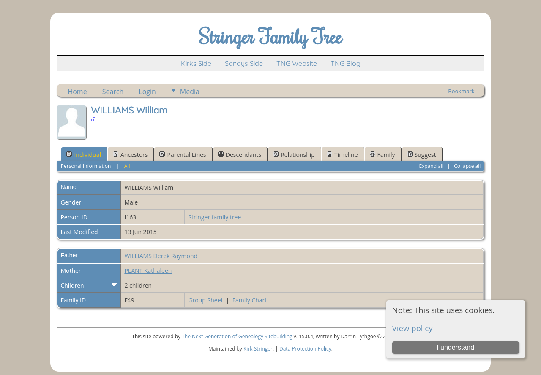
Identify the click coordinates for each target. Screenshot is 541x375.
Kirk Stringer (258, 348)
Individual (83, 155)
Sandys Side (244, 63)
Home (77, 91)
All (127, 166)
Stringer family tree (214, 217)
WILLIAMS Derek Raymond (160, 256)
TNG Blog (346, 63)
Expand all (431, 166)
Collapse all (467, 166)
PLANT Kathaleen (148, 271)
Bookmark (461, 91)
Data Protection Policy (305, 348)
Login (147, 91)
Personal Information (86, 166)
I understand (455, 347)
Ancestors (130, 155)
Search (113, 91)
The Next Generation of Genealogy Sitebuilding (237, 336)
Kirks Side (196, 63)
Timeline (342, 155)
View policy (412, 328)
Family (382, 155)
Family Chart (249, 300)
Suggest (421, 155)
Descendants (239, 155)
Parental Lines (182, 155)
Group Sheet (205, 300)
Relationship (294, 155)
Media (189, 91)
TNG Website (296, 63)
